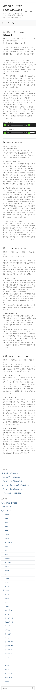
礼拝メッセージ (6, 511)
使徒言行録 (8, 610)
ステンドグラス (6, 507)
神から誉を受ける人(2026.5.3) (10, 477)
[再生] (5, 125)
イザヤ (7, 554)
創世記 (7, 519)
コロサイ (7, 638)
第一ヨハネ (8, 677)
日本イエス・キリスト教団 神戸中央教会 (13, 8)
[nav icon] (31, 11)
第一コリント (9, 618)
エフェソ (7, 630)
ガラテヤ (7, 626)
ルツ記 (7, 538)
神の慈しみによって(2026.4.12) (11, 493)
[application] (19, 125)
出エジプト (8, 523)
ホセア (7, 566)
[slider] (17, 125)
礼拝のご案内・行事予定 (9, 503)
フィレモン (8, 662)
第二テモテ (8, 654)
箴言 (6, 550)
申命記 (7, 530)
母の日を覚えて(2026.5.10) (9, 473)
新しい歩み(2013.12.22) (14, 248)
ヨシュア (7, 534)
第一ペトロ (8, 674)
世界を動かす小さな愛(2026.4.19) (12, 489)
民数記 (7, 527)
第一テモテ (8, 650)
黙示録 (7, 681)
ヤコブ (7, 670)
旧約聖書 (6, 515)
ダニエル (7, 562)
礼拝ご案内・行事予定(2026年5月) (12, 481)
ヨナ (6, 574)
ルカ (6, 602)
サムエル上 (8, 542)
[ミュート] (29, 125)
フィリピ (7, 634)
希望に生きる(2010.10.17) (15, 356)
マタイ (7, 594)
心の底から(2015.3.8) (13, 142)
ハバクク (7, 578)
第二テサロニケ (10, 646)
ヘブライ (7, 665)
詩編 (6, 546)
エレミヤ (7, 558)
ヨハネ (7, 606)
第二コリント (9, 622)
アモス (7, 570)
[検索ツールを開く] (26, 11)
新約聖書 (6, 590)
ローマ (7, 614)
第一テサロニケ (10, 642)
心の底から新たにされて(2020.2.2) (14, 33)
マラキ (7, 586)
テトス (7, 658)
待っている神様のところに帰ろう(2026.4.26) (15, 485)
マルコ (7, 598)
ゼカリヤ (7, 582)
